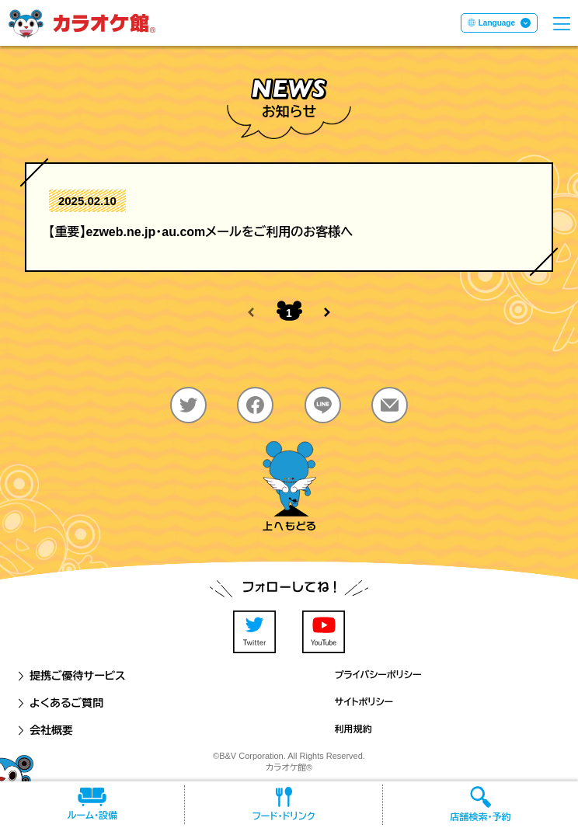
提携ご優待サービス (71, 676)
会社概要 (44, 730)
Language (497, 23)
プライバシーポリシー (378, 675)
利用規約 (353, 729)
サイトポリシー (364, 702)
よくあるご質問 (59, 703)
